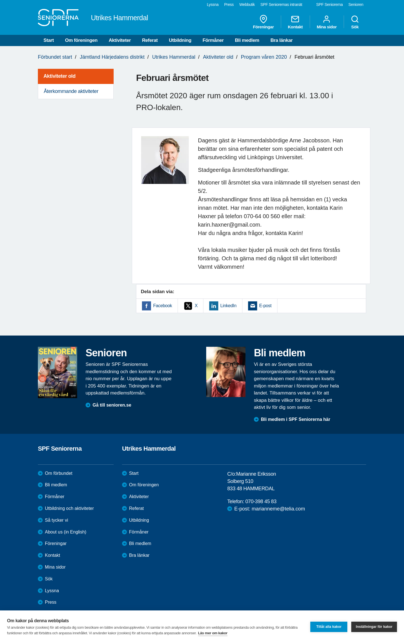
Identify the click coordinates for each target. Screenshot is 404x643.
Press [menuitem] (229, 4)
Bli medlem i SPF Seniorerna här (295, 419)
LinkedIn (228, 305)
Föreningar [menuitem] (263, 22)
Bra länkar (281, 40)
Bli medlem (247, 40)
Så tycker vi (56, 520)
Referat (150, 40)
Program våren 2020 (264, 57)
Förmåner (213, 40)
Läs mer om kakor (213, 633)
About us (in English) (65, 532)
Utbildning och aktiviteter (69, 508)
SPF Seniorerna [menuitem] (329, 4)
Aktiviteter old (218, 57)
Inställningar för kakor (374, 627)
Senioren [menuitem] (355, 4)
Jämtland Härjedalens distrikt (112, 57)
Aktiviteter (120, 40)
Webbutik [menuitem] (247, 4)
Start (48, 40)
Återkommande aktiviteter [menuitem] (71, 91)
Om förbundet (58, 473)
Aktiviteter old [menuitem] (59, 76)
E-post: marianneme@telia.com (269, 509)
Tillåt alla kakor (328, 627)
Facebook (162, 305)
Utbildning (180, 40)
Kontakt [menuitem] (295, 22)
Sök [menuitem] (355, 22)
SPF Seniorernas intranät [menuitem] (281, 4)
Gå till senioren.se (112, 405)
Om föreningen (81, 40)
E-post (265, 305)
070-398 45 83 (260, 501)
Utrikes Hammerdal (173, 57)
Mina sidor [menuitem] (327, 22)
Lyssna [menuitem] (213, 4)
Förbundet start (55, 57)
